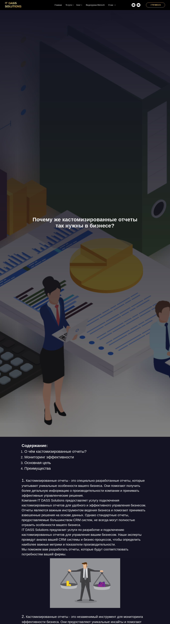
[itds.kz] (133, 5)
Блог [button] (78, 5)
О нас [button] (111, 5)
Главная (58, 5)
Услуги (68, 5)
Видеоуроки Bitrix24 (95, 5)
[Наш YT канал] (138, 5)
